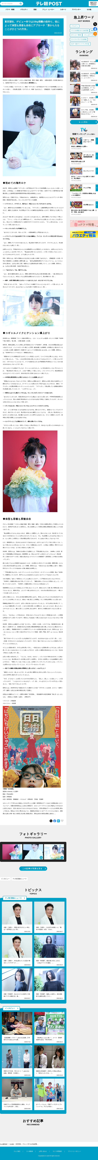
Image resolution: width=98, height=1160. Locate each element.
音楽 (35, 9)
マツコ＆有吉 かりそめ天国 (79, 30)
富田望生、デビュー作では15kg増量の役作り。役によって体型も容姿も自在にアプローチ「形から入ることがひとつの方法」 (28, 1144)
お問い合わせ (43, 1151)
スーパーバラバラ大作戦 (78, 39)
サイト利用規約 (57, 1151)
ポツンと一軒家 (76, 35)
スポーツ (63, 9)
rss (95, 34)
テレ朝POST (49, 4)
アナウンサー (76, 9)
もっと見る (83, 122)
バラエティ (24, 9)
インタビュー (5, 879)
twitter (95, 24)
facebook (95, 29)
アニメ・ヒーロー (48, 9)
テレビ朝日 (17, 1151)
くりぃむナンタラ (89, 35)
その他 (89, 9)
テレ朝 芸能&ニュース (20, 879)
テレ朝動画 (29, 1151)
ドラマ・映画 (9, 9)
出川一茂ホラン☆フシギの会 (80, 44)
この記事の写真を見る (32, 868)
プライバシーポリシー (74, 1151)
